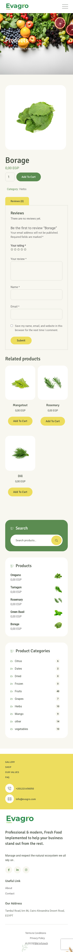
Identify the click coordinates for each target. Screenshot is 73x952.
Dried (18, 676)
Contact (9, 893)
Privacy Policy (37, 938)
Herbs (22, 189)
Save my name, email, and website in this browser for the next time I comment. (38, 328)
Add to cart (29, 177)
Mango (19, 714)
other (18, 721)
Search (56, 540)
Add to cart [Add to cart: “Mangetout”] (20, 421)
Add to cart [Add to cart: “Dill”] (20, 492)
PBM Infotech (40, 943)
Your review (18, 259)
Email (15, 306)
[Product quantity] (10, 177)
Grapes (19, 698)
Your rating (18, 245)
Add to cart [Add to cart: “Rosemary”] (53, 421)
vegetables (21, 729)
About (8, 888)
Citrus (18, 661)
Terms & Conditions (35, 933)
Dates (18, 668)
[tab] (17, 201)
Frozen (19, 683)
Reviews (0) (17, 201)
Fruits (18, 691)
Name (15, 287)
